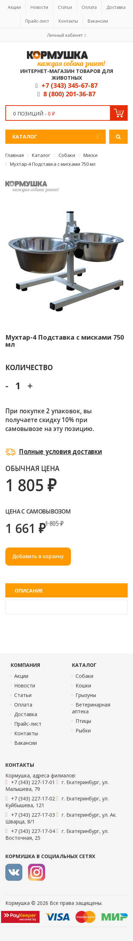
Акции (14, 7)
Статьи (65, 7)
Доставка (116, 7)
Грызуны (86, 695)
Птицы (83, 721)
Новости (39, 7)
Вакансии (98, 21)
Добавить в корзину (38, 556)
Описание (29, 590)
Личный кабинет (65, 35)
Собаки (84, 676)
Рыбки (83, 730)
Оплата (89, 7)
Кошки (83, 685)
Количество (28, 367)
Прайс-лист (37, 21)
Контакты (68, 21)
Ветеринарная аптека (91, 708)
